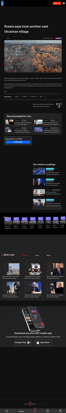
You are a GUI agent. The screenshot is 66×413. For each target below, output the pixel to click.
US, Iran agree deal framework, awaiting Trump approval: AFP (53, 193)
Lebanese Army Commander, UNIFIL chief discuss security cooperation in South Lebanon (33, 277)
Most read (9, 255)
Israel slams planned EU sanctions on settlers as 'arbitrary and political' (52, 174)
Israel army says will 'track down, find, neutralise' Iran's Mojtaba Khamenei (53, 205)
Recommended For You (19, 116)
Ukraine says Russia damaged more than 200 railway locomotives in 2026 (23, 124)
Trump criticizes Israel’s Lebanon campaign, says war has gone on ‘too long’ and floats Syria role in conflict (49, 227)
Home (6, 410)
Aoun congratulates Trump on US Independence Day (55, 277)
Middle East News (49, 168)
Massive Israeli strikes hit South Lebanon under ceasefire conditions (41, 227)
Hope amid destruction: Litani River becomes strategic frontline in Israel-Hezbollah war (11, 277)
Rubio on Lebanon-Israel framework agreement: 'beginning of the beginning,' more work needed (17, 227)
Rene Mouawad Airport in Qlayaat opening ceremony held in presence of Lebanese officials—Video (56, 227)
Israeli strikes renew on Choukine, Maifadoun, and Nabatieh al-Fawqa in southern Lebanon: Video (33, 227)
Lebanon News (7, 219)
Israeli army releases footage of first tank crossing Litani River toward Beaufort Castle (63, 226)
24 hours (24, 255)
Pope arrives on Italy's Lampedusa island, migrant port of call (22, 131)
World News (17, 120)
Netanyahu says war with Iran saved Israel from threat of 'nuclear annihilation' (53, 184)
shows (47, 410)
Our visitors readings (44, 164)
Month (48, 255)
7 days (37, 255)
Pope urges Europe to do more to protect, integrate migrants (50, 124)
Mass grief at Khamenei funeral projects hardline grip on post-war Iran (11, 296)
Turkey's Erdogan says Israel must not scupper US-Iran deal (33, 296)
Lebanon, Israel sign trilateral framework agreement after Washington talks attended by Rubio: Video (25, 227)
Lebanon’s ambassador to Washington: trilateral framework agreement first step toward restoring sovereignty (8, 227)
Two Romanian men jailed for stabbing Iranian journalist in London (51, 131)
